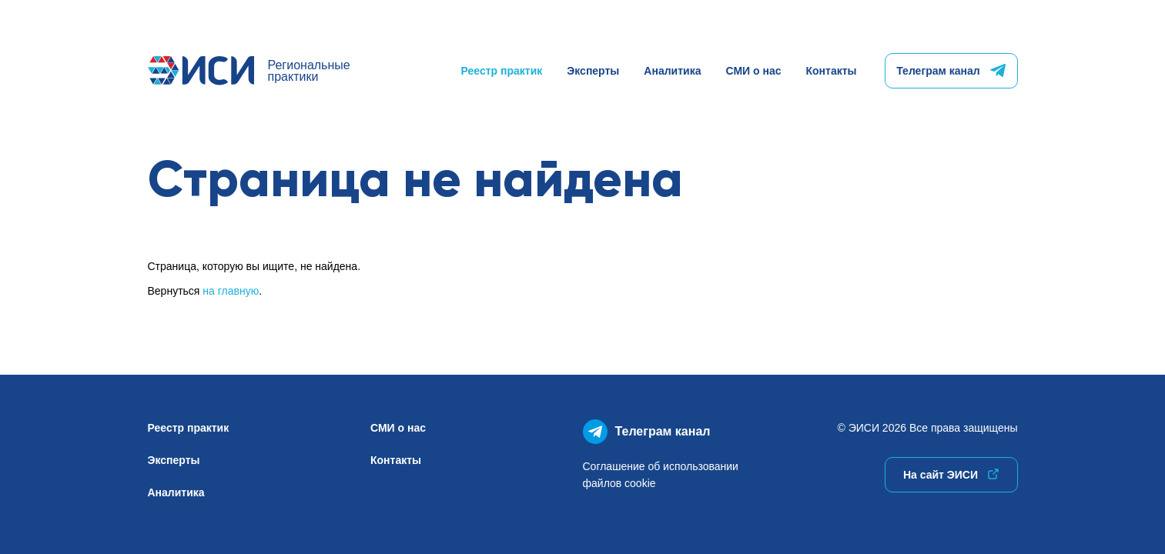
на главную (231, 291)
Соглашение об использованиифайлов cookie (660, 474)
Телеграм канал (950, 71)
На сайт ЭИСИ (951, 475)
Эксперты (593, 71)
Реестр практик (502, 71)
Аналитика (672, 71)
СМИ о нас (753, 71)
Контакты (830, 71)
